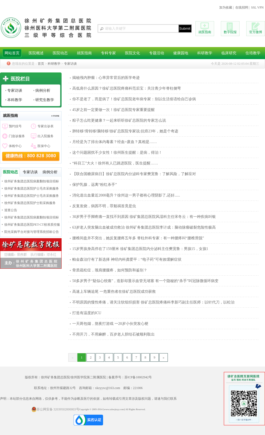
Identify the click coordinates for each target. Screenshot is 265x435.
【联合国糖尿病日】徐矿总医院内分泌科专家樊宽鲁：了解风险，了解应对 (134, 174)
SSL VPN (257, 7)
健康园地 (180, 53)
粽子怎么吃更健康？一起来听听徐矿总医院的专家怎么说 (119, 120)
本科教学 (14, 100)
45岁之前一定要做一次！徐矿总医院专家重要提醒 (113, 110)
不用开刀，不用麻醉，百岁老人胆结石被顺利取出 (113, 334)
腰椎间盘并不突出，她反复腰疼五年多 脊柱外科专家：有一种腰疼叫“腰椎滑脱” (138, 238)
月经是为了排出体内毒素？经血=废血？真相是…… (114, 142)
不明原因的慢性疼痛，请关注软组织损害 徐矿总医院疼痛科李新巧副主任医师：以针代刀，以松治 (153, 302)
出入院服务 (45, 136)
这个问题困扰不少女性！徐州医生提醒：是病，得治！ (117, 153)
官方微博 (255, 32)
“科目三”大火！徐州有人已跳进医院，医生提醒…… (115, 163)
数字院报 (230, 32)
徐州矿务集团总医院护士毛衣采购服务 (31, 188)
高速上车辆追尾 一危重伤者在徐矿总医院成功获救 (114, 292)
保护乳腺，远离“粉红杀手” (94, 185)
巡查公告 (10, 210)
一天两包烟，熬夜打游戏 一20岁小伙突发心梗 (110, 324)
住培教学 (252, 53)
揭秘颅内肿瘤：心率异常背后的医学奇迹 (106, 78)
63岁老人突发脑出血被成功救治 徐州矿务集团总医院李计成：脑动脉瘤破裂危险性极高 (144, 227)
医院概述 (36, 53)
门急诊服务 (17, 136)
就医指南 (204, 32)
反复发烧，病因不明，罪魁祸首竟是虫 (104, 206)
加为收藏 (225, 7)
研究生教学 (44, 100)
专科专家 (108, 53)
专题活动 (156, 53)
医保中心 (43, 146)
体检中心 (15, 146)
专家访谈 (70, 64)
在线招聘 (241, 7)
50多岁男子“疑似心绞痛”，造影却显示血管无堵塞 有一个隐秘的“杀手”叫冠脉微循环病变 (145, 281)
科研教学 (204, 53)
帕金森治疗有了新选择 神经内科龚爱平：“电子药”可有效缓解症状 (126, 259)
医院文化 (132, 53)
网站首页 (12, 53)
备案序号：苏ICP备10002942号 (130, 377)
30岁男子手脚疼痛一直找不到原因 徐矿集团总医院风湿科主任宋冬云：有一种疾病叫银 (144, 217)
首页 (41, 64)
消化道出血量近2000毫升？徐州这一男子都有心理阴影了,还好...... (126, 195)
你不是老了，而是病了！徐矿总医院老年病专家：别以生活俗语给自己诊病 (134, 99)
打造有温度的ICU (86, 313)
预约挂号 (15, 126)
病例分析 (42, 90)
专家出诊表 (45, 126)
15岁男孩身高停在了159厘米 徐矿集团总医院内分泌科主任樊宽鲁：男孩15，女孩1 (140, 249)
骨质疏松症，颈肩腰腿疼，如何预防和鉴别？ (109, 270)
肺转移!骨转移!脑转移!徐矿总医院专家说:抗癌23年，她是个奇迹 (125, 131)
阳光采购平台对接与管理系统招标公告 (31, 232)
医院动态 (60, 53)
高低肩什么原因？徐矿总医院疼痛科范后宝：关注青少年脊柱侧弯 (126, 88)
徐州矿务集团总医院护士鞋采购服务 (30, 203)
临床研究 (228, 53)
